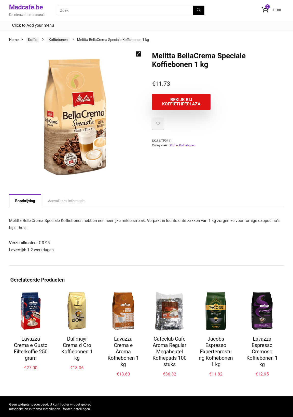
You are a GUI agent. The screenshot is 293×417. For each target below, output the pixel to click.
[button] (138, 54)
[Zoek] (198, 10)
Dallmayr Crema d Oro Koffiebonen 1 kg (77, 348)
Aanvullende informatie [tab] (66, 201)
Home (14, 40)
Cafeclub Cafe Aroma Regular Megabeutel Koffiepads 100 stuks (169, 351)
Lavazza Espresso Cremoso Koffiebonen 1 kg (262, 351)
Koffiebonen (58, 40)
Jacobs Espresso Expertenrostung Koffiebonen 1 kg (216, 351)
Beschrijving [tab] (25, 201)
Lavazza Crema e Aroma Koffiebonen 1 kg (123, 351)
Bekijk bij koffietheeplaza (181, 101)
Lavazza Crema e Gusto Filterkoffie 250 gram (31, 348)
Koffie (32, 40)
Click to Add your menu (33, 25)
